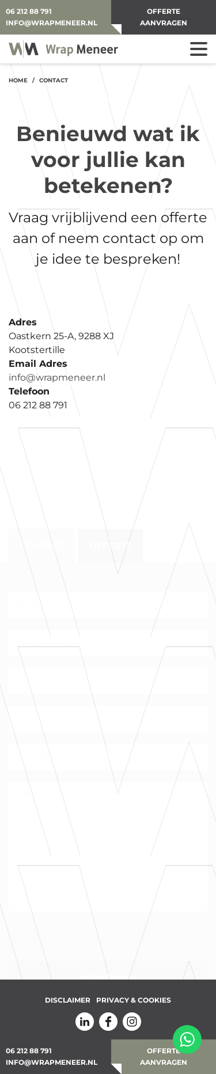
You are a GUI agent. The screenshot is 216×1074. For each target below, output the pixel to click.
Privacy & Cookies (133, 1000)
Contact (41, 542)
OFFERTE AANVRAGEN (163, 17)
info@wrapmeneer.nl (51, 22)
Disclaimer (67, 1000)
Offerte (110, 542)
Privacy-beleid (60, 934)
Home (18, 80)
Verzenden (108, 974)
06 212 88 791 (29, 11)
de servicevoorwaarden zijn (144, 934)
